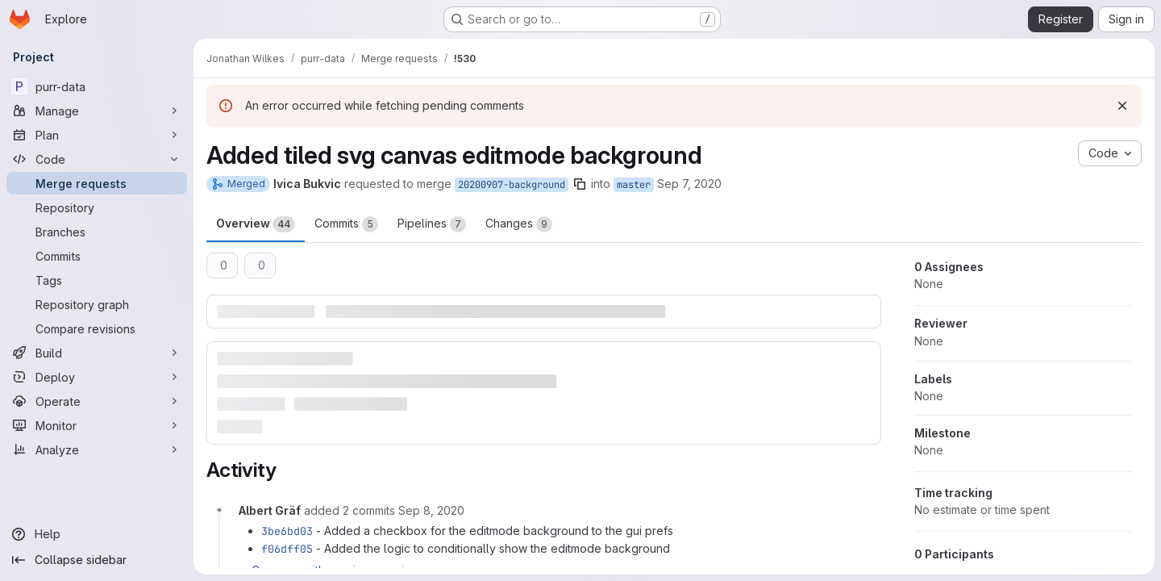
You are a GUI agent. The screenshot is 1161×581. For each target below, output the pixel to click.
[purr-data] (96, 86)
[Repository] (96, 207)
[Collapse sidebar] (96, 560)
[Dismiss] (1122, 105)
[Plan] (96, 134)
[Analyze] (96, 449)
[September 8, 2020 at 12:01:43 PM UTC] (431, 510)
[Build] (96, 352)
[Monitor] (96, 425)
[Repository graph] (96, 304)
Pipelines (431, 224)
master (634, 184)
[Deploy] (96, 377)
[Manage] (96, 110)
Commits (346, 224)
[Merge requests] (96, 183)
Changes (518, 224)
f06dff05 (287, 548)
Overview (255, 224)
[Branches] (96, 231)
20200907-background (511, 184)
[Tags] (96, 280)
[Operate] (96, 401)
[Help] (96, 534)
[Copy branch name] (579, 184)
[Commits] (96, 256)
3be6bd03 (287, 531)
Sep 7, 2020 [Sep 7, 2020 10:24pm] (689, 183)
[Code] (96, 159)
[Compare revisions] (96, 328)
